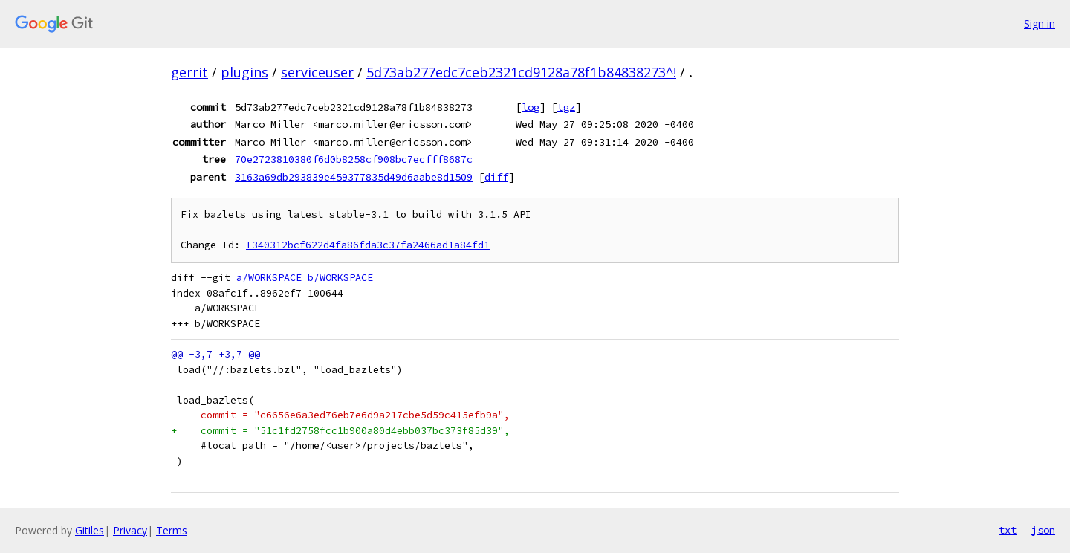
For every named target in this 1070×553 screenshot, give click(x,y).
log (530, 107)
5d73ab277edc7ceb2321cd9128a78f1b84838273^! (521, 72)
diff (496, 177)
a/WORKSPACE (269, 277)
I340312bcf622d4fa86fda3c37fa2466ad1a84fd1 (368, 245)
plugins (244, 72)
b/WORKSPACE (340, 277)
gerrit (189, 72)
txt (1007, 530)
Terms (171, 530)
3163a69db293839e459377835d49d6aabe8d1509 (354, 177)
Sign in (1039, 23)
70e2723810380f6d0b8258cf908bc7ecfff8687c (354, 159)
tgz (566, 107)
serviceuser (317, 72)
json (1043, 530)
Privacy (130, 530)
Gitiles (89, 530)
